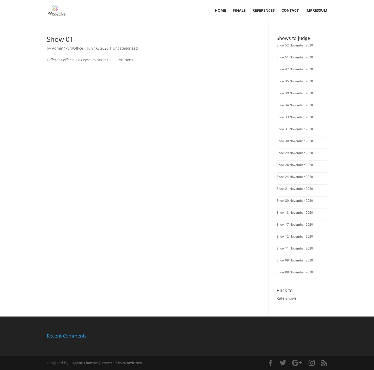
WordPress (133, 362)
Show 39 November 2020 (295, 93)
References (263, 11)
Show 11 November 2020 (295, 248)
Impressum (316, 11)
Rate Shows (287, 298)
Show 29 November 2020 (295, 153)
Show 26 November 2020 (295, 165)
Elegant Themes (83, 362)
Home (220, 11)
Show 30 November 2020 (295, 141)
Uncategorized (125, 48)
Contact (290, 11)
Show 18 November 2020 (295, 212)
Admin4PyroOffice (67, 48)
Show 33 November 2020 (295, 117)
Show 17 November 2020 (295, 224)
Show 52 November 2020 (295, 45)
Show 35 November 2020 (295, 81)
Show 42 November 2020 (295, 69)
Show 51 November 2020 (295, 57)
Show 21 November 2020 (295, 188)
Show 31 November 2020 (295, 129)
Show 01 (60, 39)
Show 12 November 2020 (295, 236)
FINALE (239, 11)
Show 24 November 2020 (295, 176)
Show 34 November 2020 (295, 105)
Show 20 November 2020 (295, 200)
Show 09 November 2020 (295, 260)
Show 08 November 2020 (295, 272)
